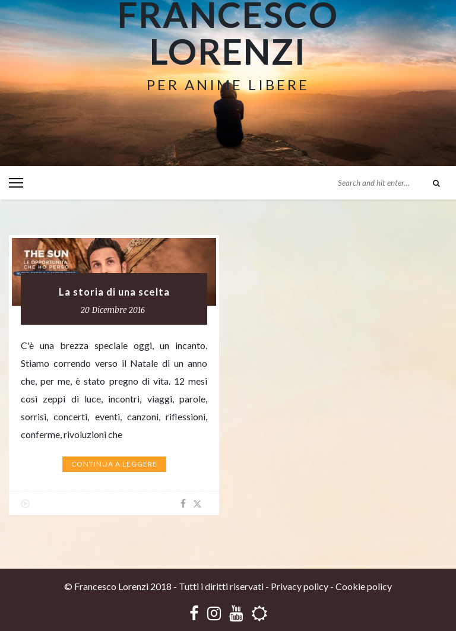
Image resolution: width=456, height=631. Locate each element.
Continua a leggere (114, 463)
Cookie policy (363, 586)
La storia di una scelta (114, 292)
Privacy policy (299, 586)
